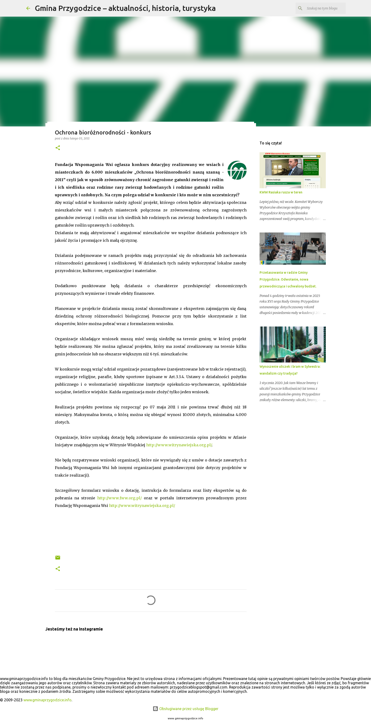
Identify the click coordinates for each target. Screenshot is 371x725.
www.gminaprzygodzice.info (47, 700)
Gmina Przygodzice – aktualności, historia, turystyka (125, 8)
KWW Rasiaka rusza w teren (281, 192)
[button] (58, 148)
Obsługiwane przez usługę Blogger (185, 709)
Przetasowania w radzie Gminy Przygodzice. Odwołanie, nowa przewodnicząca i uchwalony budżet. (288, 279)
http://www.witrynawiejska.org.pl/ (179, 445)
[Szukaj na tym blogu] (321, 8)
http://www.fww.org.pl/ (119, 498)
